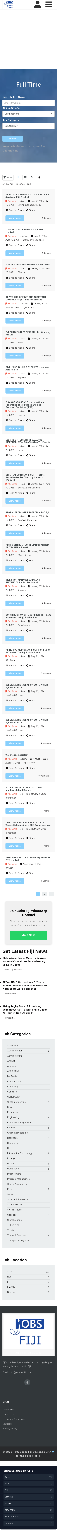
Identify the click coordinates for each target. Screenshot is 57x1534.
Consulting (12, 1086)
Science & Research (17, 1199)
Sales (20, 342)
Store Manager (14, 1220)
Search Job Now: (13, 97)
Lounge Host (14, 1158)
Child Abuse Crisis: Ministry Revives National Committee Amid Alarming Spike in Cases (24, 961)
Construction (24, 625)
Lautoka (11, 1287)
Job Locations (11, 108)
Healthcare (11, 660)
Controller (11, 798)
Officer (9, 868)
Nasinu (11, 1292)
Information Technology (29, 205)
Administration (14, 1050)
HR (8, 1148)
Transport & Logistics (33, 240)
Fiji (8, 1282)
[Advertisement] (28, 39)
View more (15, 218)
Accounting (13, 1045)
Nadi (9, 1277)
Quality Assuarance (17, 1184)
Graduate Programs (27, 520)
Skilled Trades (25, 555)
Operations (28, 307)
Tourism (22, 590)
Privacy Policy (9, 1428)
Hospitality (12, 1143)
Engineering (23, 377)
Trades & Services (15, 695)
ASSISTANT (29, 763)
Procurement (14, 1174)
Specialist (11, 833)
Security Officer (15, 1204)
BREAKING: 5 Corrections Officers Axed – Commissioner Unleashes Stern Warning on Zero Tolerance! (26, 985)
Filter (8, 177)
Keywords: (9, 146)
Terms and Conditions (13, 1419)
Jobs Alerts (8, 1409)
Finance (22, 272)
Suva (9, 1271)
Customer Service (16, 1102)
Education (12, 1112)
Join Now (28, 935)
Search (12, 138)
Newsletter (7, 1424)
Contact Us (8, 1414)
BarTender (12, 1076)
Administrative (14, 1056)
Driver (10, 1107)
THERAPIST (13, 1225)
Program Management (18, 1179)
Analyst (11, 1061)
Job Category (10, 120)
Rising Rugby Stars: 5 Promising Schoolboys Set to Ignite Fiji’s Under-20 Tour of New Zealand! (25, 1009)
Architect (12, 1066)
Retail (20, 450)
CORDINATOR (14, 1097)
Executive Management (29, 487)
